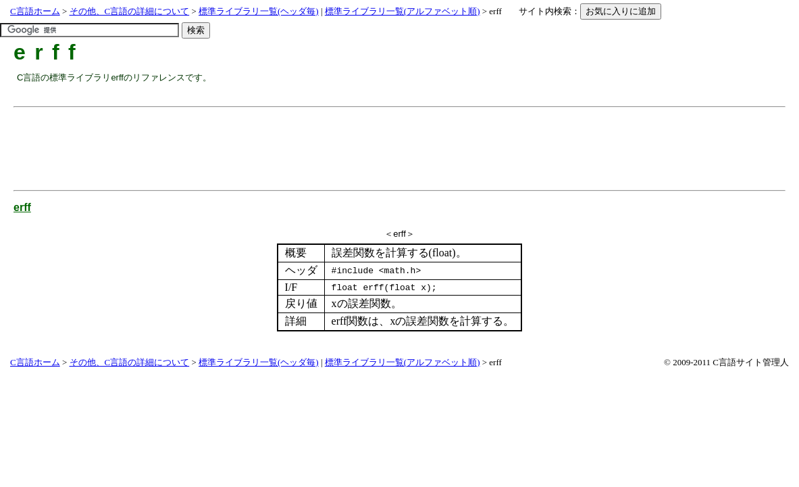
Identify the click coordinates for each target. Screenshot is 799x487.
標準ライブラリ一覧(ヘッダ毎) (259, 11)
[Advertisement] (263, 143)
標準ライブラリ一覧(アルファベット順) (402, 11)
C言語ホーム (35, 11)
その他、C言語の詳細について (130, 11)
